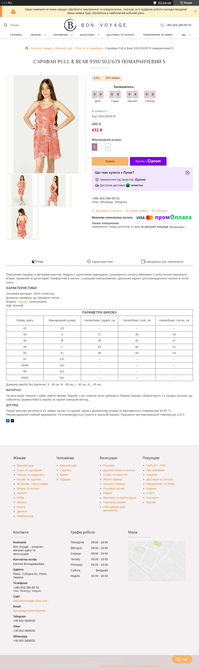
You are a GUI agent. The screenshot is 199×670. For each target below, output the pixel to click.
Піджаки (65, 479)
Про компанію (155, 470)
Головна (16, 35)
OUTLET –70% (156, 465)
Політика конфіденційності (146, 666)
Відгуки (151, 502)
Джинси (22, 511)
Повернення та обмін (158, 35)
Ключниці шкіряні (114, 502)
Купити (110, 161)
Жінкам (36, 35)
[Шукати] (5, 25)
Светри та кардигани (30, 474)
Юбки (20, 497)
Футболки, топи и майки (32, 483)
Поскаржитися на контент (114, 666)
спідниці (22, 301)
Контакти (152, 497)
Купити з (148, 161)
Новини (151, 488)
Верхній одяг (25, 465)
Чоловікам (60, 35)
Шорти (21, 507)
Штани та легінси (28, 488)
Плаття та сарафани (88, 48)
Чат (182, 659)
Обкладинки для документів (114, 508)
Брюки (64, 474)
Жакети (22, 493)
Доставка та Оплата (120, 35)
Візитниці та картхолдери (119, 497)
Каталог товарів (41, 48)
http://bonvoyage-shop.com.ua (31, 600)
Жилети (22, 502)
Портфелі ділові (113, 488)
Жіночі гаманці (112, 479)
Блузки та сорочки (29, 479)
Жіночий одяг (63, 48)
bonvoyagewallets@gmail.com (31, 610)
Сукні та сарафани (29, 470)
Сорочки (65, 470)
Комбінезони (25, 516)
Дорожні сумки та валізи (119, 470)
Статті (150, 493)
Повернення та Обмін (160, 483)
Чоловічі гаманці (114, 483)
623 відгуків (164, 2)
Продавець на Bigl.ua (99, 662)
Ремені (107, 493)
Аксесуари (87, 35)
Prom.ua (118, 658)
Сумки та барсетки (115, 474)
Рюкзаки (108, 465)
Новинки (152, 474)
